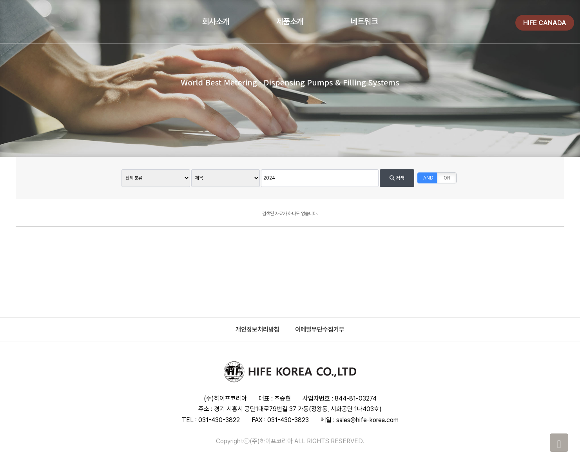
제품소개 (290, 21)
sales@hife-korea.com (367, 420)
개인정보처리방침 (257, 329)
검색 (397, 178)
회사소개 (216, 21)
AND (428, 178)
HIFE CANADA (544, 23)
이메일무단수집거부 (319, 329)
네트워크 (364, 21)
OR (447, 178)
